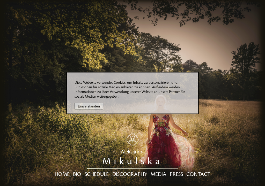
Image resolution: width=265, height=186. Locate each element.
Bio (77, 174)
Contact (198, 174)
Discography (129, 174)
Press (176, 174)
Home (62, 174)
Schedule (97, 174)
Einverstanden (89, 106)
